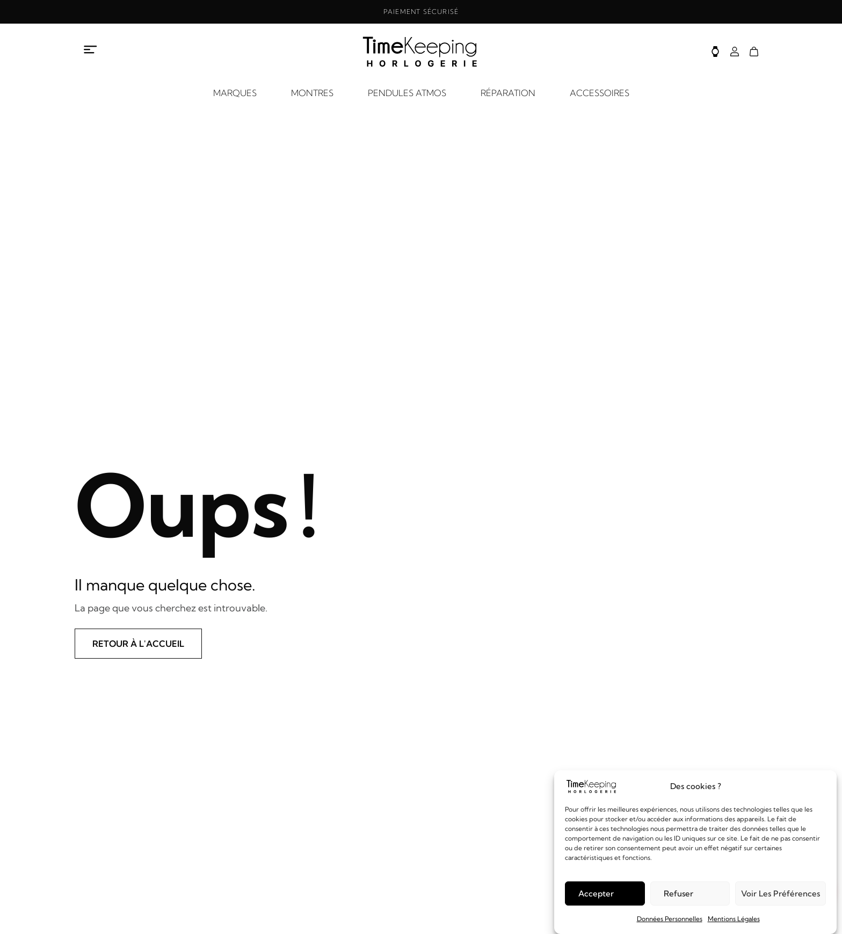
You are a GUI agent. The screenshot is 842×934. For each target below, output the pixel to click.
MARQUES (235, 92)
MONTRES (312, 92)
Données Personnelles (669, 919)
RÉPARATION (508, 92)
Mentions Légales (734, 919)
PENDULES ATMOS (407, 92)
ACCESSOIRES (599, 92)
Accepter (596, 893)
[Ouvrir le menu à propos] (91, 49)
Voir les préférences (780, 893)
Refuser (678, 893)
